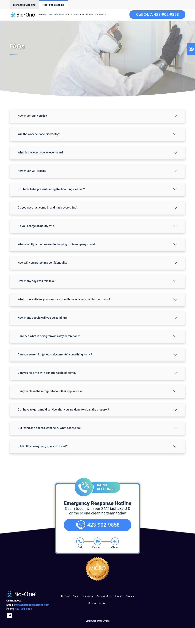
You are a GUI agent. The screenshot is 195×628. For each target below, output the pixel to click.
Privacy (118, 596)
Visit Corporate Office (97, 620)
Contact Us (100, 14)
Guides (89, 14)
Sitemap (130, 596)
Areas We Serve (56, 14)
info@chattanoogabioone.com (31, 604)
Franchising (88, 596)
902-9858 (23, 608)
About (69, 14)
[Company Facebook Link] (9, 615)
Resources (79, 14)
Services (43, 14)
